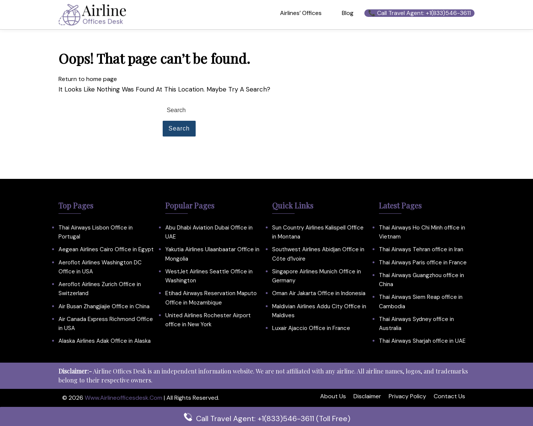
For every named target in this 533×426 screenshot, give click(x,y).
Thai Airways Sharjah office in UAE (422, 341)
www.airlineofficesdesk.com (123, 398)
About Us (333, 396)
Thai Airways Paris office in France (423, 262)
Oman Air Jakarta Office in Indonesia (318, 293)
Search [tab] (179, 128)
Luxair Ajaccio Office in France (311, 328)
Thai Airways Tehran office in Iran (421, 249)
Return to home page (87, 79)
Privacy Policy (407, 396)
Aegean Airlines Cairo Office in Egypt (106, 249)
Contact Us (449, 396)
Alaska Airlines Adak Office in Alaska (104, 341)
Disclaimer (367, 396)
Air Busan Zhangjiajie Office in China (104, 306)
